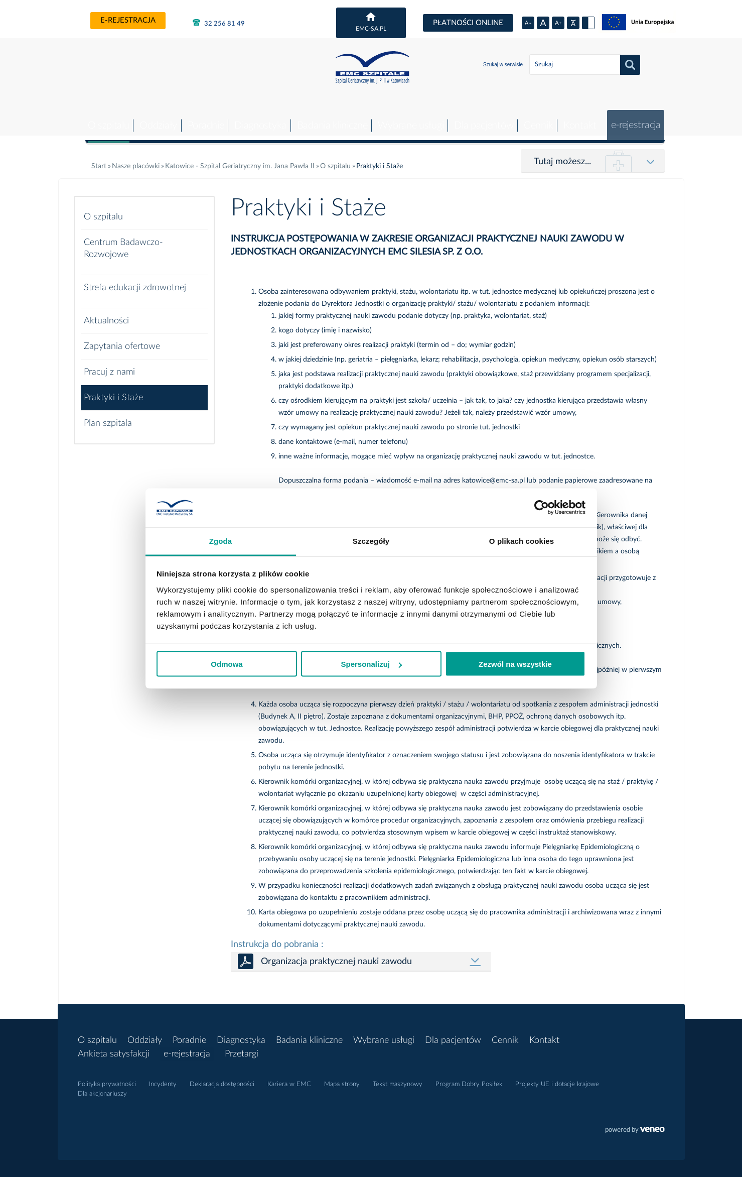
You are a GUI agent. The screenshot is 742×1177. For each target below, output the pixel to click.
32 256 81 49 (219, 23)
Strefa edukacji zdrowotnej (135, 280)
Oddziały (152, 118)
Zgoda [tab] (220, 540)
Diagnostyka (255, 118)
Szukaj (630, 65)
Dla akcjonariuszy (102, 1086)
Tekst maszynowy (397, 1077)
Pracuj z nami (109, 364)
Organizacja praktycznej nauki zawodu (336, 954)
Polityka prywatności (107, 1077)
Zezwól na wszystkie (515, 664)
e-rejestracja (128, 20)
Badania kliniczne (326, 118)
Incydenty (163, 1077)
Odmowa (226, 664)
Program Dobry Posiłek (468, 1077)
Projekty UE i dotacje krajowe (557, 1077)
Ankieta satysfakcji (114, 1046)
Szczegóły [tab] (371, 540)
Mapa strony (342, 1077)
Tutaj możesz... (562, 154)
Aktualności (106, 313)
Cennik (534, 118)
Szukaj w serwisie (503, 64)
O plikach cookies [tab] (521, 540)
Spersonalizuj (371, 664)
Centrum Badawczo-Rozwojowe (123, 241)
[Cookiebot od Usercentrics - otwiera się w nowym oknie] (541, 507)
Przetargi (244, 1046)
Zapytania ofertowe (122, 338)
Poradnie (199, 118)
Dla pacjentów (479, 118)
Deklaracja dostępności (222, 1077)
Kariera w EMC (289, 1077)
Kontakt (576, 118)
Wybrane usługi (406, 118)
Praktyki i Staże (113, 390)
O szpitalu (101, 118)
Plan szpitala (108, 415)
